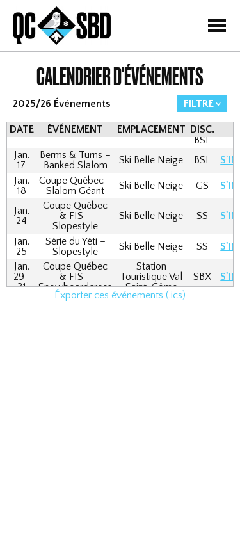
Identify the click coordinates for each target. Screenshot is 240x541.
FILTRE (199, 103)
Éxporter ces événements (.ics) (120, 295)
